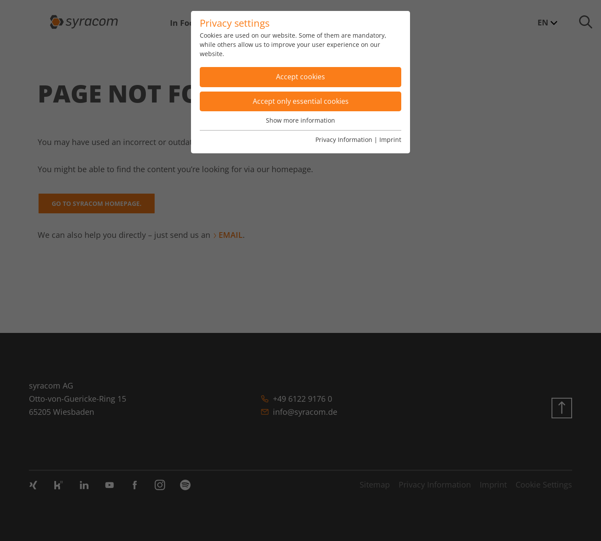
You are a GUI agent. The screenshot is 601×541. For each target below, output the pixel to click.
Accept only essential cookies (301, 101)
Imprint (390, 139)
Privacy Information (343, 139)
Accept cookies (300, 76)
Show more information (300, 120)
